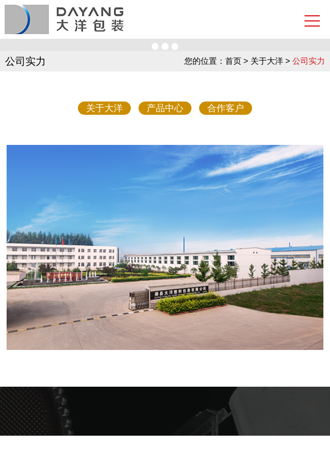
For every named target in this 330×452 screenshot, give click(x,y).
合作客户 (225, 108)
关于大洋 (104, 108)
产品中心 (165, 108)
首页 (233, 61)
